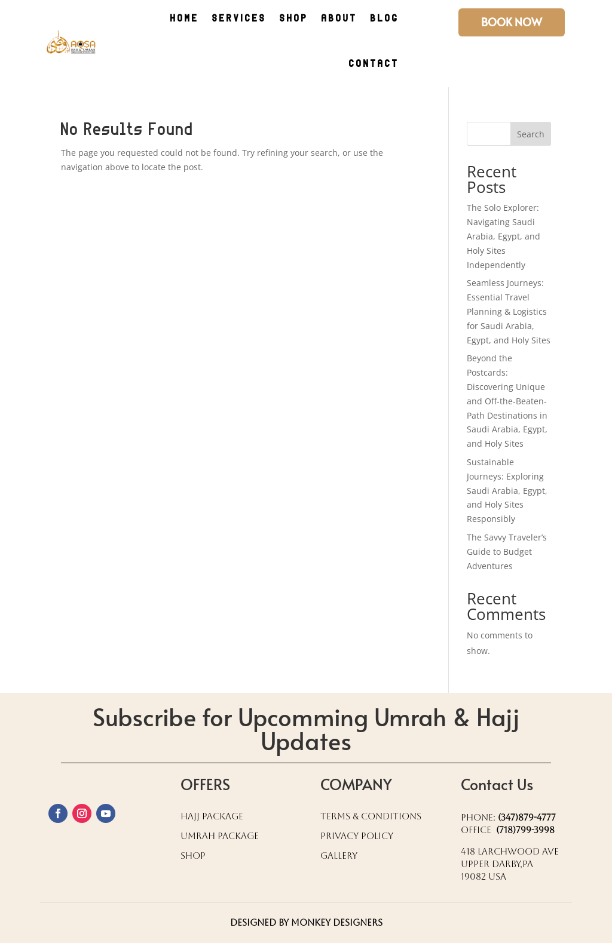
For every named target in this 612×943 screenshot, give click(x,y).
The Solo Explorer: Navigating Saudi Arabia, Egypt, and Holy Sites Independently (503, 236)
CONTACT (374, 64)
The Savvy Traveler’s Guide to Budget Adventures (507, 552)
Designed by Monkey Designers (306, 922)
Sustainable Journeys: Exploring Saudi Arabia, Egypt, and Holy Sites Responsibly (507, 490)
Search (530, 134)
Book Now (511, 21)
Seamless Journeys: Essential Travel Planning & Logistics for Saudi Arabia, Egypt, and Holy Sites (508, 311)
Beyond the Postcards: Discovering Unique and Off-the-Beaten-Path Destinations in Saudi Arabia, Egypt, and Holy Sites (507, 400)
